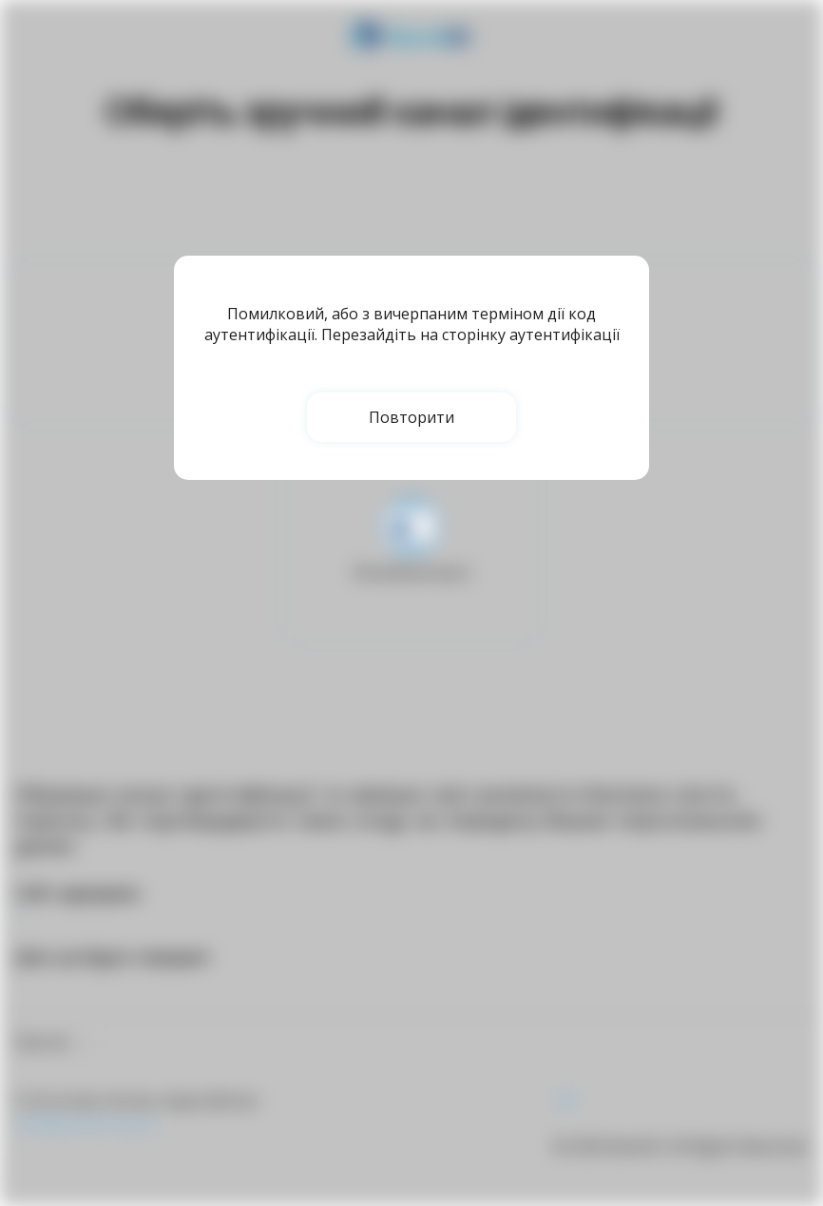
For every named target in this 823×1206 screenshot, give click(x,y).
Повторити (411, 417)
